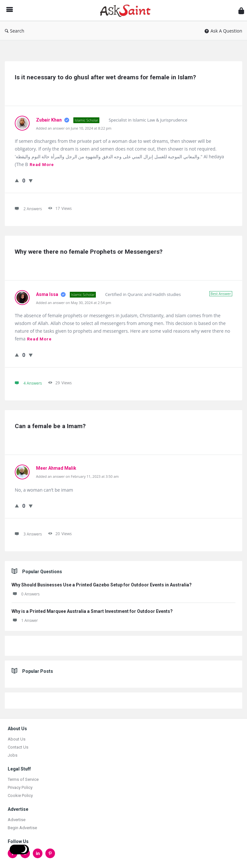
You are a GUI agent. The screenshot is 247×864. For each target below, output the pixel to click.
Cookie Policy (20, 795)
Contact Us (18, 747)
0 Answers (26, 594)
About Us (16, 739)
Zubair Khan (49, 120)
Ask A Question (223, 31)
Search (14, 31)
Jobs (12, 755)
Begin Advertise (22, 827)
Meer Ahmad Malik (56, 468)
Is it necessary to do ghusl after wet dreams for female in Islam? (105, 77)
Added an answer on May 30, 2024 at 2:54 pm (73, 302)
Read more (42, 164)
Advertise (16, 819)
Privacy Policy (20, 787)
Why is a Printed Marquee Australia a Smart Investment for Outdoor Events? (92, 611)
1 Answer (25, 620)
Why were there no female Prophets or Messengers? (88, 251)
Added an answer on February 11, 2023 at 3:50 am (77, 476)
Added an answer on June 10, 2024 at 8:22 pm (73, 128)
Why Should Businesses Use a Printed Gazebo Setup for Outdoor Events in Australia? (102, 584)
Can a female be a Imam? (50, 426)
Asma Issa (47, 294)
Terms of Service (23, 779)
